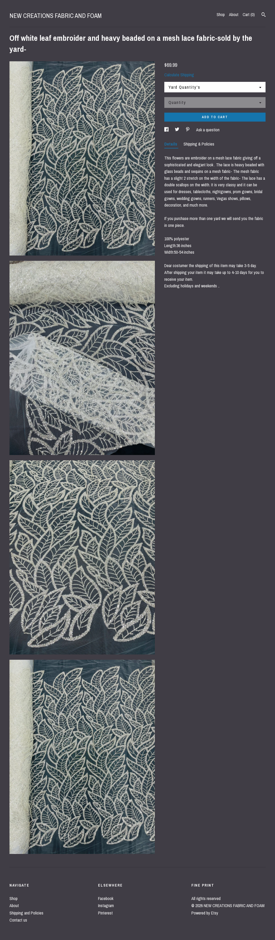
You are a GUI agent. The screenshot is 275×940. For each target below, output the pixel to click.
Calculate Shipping (179, 75)
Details (171, 144)
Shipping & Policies (199, 144)
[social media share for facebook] (167, 130)
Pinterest (105, 913)
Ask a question (208, 130)
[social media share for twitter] (177, 130)
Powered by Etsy (204, 913)
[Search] (264, 15)
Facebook (105, 898)
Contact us (18, 920)
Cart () (249, 14)
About (233, 14)
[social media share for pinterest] (188, 130)
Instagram (106, 905)
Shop (221, 14)
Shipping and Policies (26, 913)
